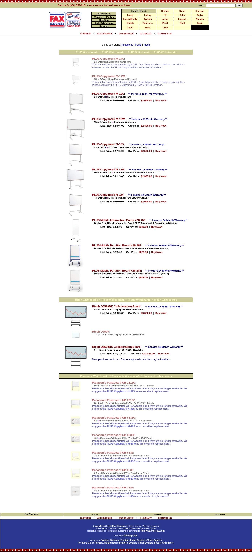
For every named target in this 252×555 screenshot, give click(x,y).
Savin (199, 23)
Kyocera (148, 19)
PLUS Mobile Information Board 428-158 (118, 220)
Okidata (130, 23)
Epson (130, 15)
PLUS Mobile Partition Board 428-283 (116, 270)
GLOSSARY (146, 34)
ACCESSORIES (104, 34)
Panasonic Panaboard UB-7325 (112, 487)
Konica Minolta (130, 19)
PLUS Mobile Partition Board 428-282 (116, 245)
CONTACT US (165, 34)
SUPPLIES (85, 34)
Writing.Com (130, 535)
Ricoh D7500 (100, 331)
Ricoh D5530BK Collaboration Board (116, 306)
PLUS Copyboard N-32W (108, 169)
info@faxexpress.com (153, 531)
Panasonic (148, 23)
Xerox (148, 27)
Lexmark (182, 19)
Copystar (199, 11)
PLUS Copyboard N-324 (108, 194)
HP (165, 15)
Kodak (200, 15)
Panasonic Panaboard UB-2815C (113, 400)
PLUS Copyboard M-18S (108, 93)
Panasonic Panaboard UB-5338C (113, 417)
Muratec (200, 19)
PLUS (165, 23)
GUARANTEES (126, 34)
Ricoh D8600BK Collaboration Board (116, 346)
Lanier (165, 19)
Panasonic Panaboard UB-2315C (113, 382)
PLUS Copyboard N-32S (108, 144)
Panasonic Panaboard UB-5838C (113, 435)
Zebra (165, 27)
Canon (182, 11)
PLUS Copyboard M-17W (108, 76)
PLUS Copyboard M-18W (108, 119)
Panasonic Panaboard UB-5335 (112, 452)
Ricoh (182, 23)
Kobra (182, 15)
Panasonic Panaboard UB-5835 (112, 470)
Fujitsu (147, 15)
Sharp (130, 27)
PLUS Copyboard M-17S (108, 58)
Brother (165, 11)
